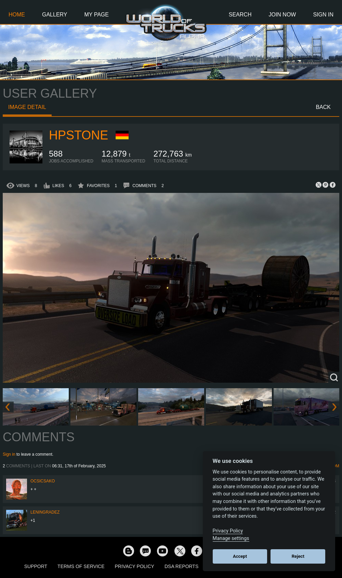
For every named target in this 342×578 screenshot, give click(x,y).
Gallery (54, 14)
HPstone (78, 135)
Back (323, 107)
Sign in (9, 454)
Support (35, 566)
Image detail (27, 107)
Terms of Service (80, 566)
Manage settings (231, 538)
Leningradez (45, 512)
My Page (96, 14)
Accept (240, 556)
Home (17, 14)
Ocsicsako (42, 481)
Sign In (323, 14)
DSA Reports (181, 566)
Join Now (282, 14)
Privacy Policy (134, 566)
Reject (298, 556)
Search (240, 14)
